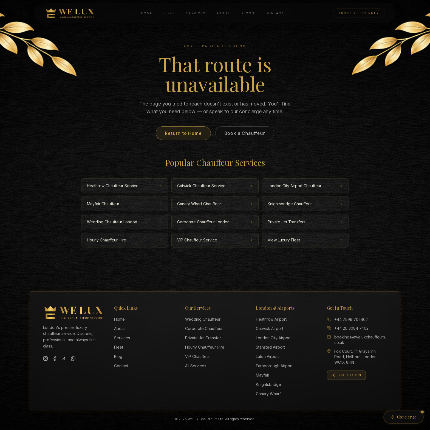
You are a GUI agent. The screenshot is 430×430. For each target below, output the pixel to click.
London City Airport (273, 337)
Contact (274, 13)
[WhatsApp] (73, 358)
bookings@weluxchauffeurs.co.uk (356, 340)
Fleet (169, 13)
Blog (118, 356)
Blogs (247, 13)
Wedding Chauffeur (202, 319)
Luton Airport (267, 356)
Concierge (407, 415)
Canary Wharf (268, 393)
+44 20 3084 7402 (348, 328)
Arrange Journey (358, 13)
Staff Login (346, 375)
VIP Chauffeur (197, 356)
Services (196, 13)
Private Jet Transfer (203, 337)
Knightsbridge (268, 384)
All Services (195, 365)
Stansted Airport (270, 347)
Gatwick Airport (269, 328)
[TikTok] (64, 358)
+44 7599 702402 (347, 319)
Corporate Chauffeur (204, 328)
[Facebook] (54, 358)
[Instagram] (45, 358)
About (223, 13)
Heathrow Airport (271, 319)
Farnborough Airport (274, 365)
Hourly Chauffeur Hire (204, 347)
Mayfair (262, 375)
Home (146, 13)
